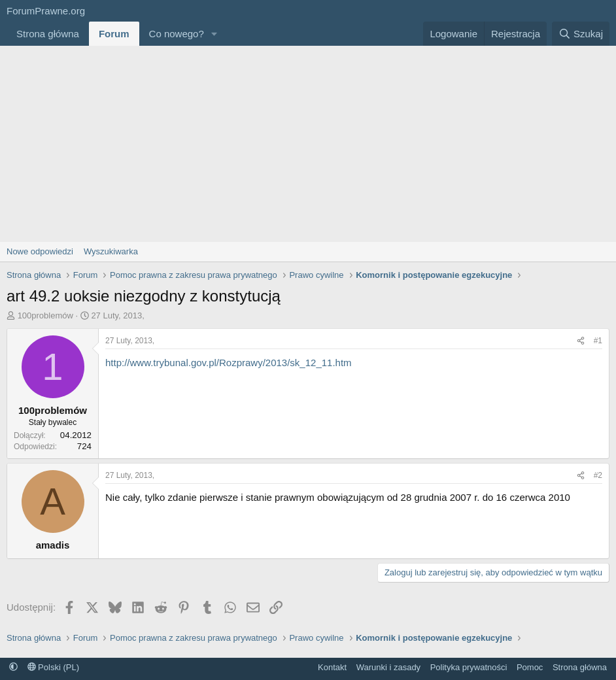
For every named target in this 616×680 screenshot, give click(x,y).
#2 (598, 475)
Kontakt (332, 667)
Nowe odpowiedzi (40, 251)
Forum (114, 33)
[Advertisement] (308, 143)
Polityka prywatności (468, 667)
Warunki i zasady (388, 667)
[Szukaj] (580, 34)
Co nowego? (176, 33)
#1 (598, 340)
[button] (214, 34)
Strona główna (47, 33)
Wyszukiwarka (111, 251)
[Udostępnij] (580, 340)
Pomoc (530, 667)
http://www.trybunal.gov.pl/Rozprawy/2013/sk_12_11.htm (228, 362)
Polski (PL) (53, 667)
